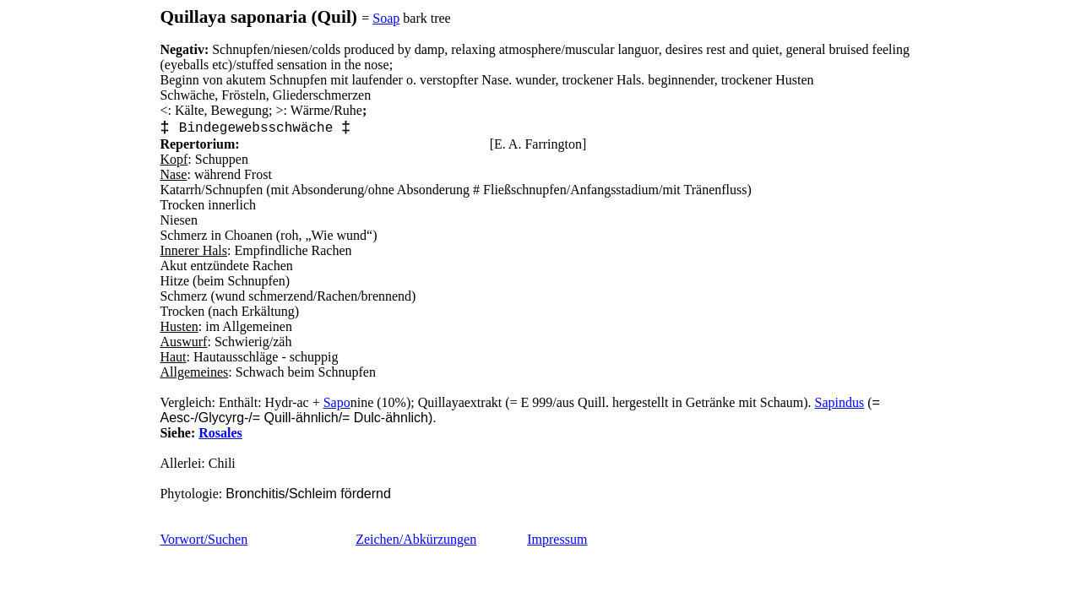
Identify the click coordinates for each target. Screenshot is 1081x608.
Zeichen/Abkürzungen (416, 539)
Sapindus (840, 402)
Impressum (557, 539)
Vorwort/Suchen (203, 539)
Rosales (220, 433)
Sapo (336, 402)
